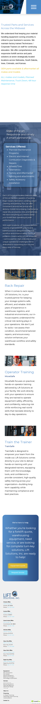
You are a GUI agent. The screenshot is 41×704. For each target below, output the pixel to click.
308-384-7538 (10, 625)
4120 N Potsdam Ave (8, 652)
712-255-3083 (10, 646)
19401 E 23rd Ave (7, 613)
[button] (33, 7)
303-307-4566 (10, 616)
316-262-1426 (10, 635)
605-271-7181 (10, 655)
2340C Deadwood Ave (9, 661)
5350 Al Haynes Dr (8, 642)
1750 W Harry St (7, 631)
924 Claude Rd (7, 622)
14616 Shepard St (7, 603)
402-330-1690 (10, 607)
